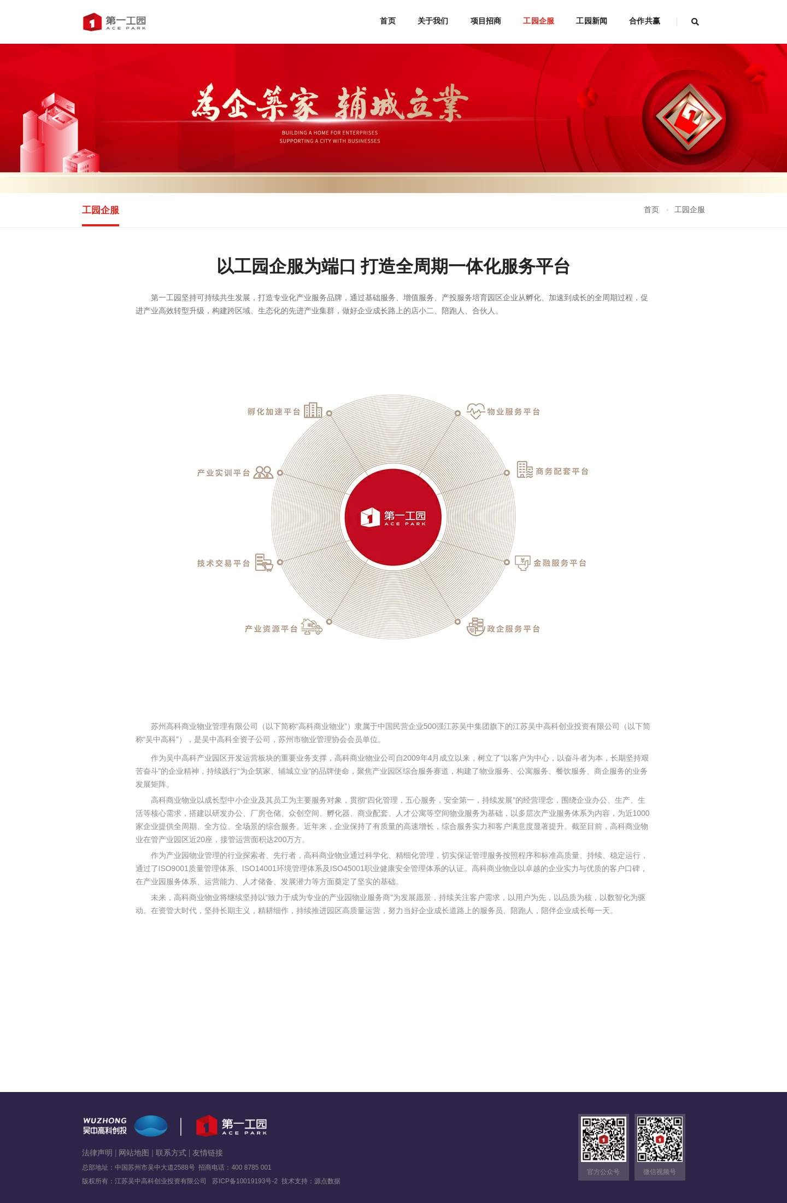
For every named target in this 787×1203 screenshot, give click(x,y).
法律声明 (97, 1152)
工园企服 (538, 20)
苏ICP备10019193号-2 (245, 1181)
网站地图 (134, 1152)
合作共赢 (644, 20)
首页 (387, 20)
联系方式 (171, 1152)
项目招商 (486, 20)
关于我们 (433, 20)
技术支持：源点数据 (310, 1181)
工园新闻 (591, 20)
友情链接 (207, 1152)
